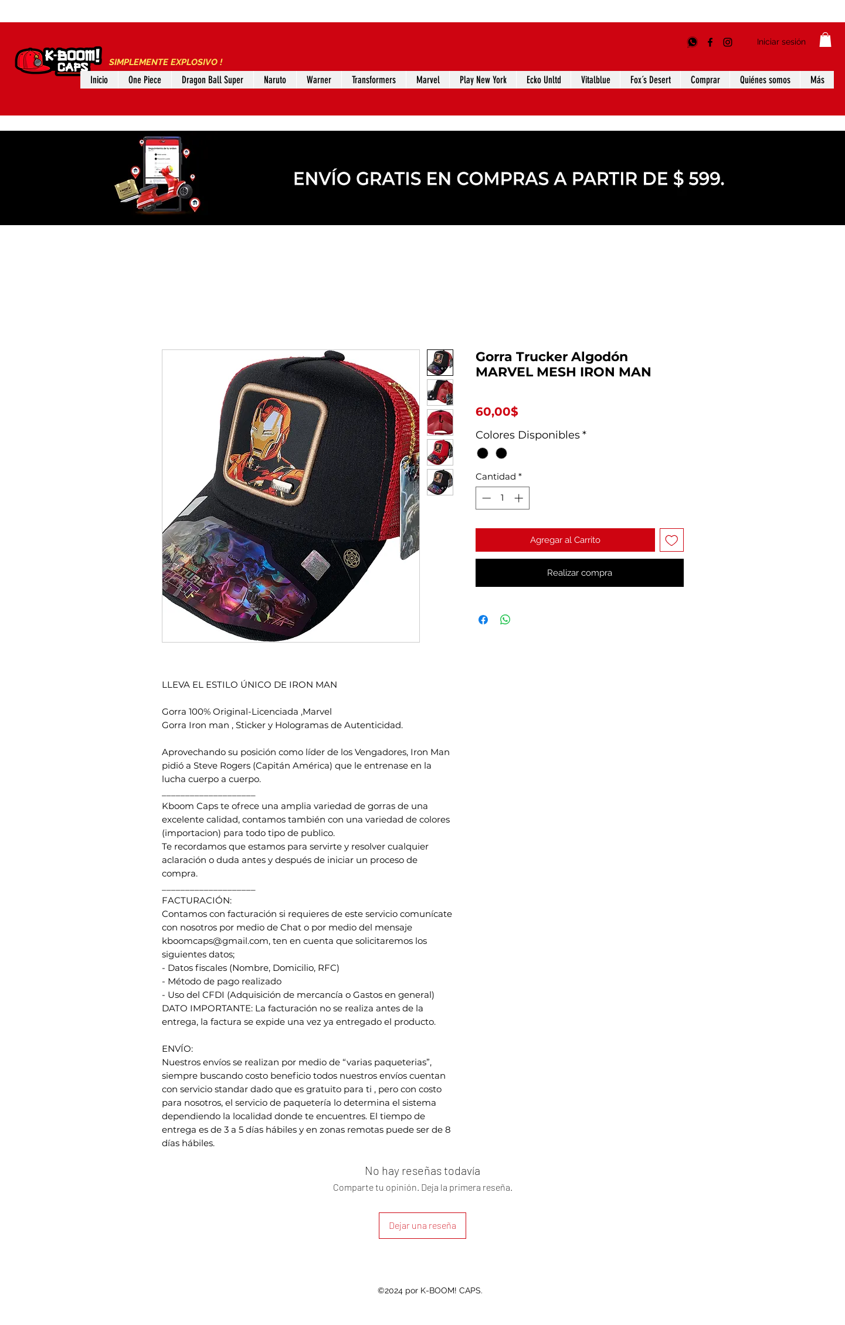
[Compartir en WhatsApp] (505, 620)
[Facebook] (710, 42)
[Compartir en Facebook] (483, 620)
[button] (825, 39)
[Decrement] (485, 498)
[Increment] (520, 498)
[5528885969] (692, 42)
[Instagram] (728, 42)
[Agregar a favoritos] (672, 540)
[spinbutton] (502, 498)
